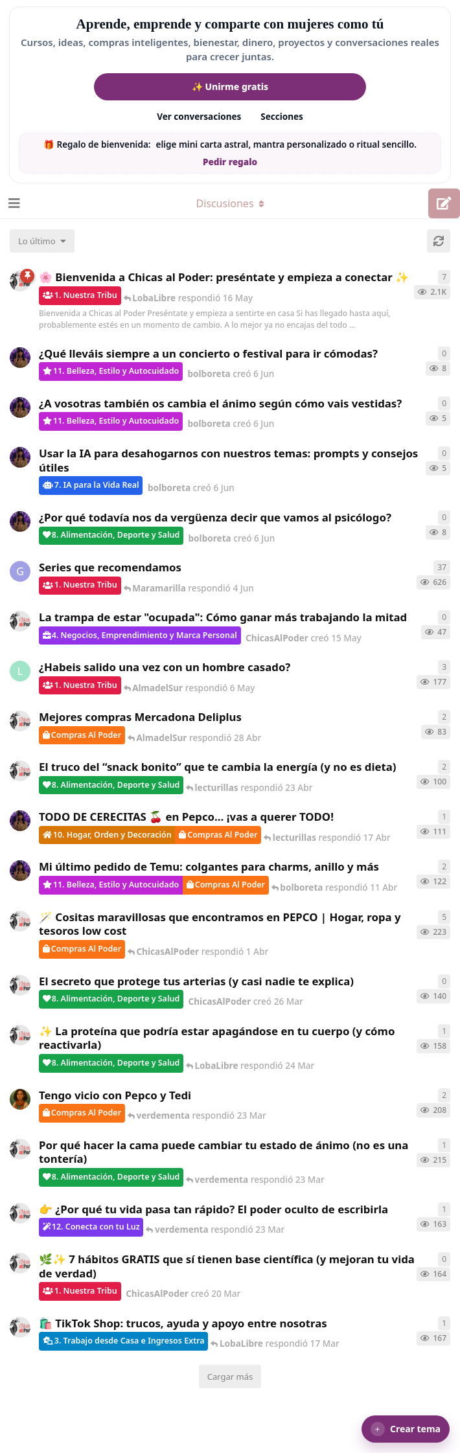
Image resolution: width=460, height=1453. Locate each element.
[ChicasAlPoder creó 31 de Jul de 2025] (20, 921)
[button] (406, 1429)
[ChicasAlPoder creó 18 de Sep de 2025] (20, 281)
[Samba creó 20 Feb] (20, 1099)
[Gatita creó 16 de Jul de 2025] (20, 571)
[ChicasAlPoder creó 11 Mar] (20, 1327)
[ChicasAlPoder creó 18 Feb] (20, 1149)
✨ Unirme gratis (230, 86)
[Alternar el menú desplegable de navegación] (230, 203)
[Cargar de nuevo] (438, 241)
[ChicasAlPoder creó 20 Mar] (20, 1263)
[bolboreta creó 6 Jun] (20, 357)
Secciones (281, 116)
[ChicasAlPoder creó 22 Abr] (20, 771)
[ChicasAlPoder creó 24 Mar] (20, 1035)
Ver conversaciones (199, 116)
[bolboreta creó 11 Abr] (20, 870)
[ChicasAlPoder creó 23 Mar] (20, 1213)
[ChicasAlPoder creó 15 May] (20, 621)
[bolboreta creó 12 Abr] (20, 820)
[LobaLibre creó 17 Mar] (20, 671)
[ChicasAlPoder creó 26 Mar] (20, 985)
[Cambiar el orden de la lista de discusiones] (42, 241)
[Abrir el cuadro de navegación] (13, 203)
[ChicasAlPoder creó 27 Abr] (20, 721)
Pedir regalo (230, 162)
